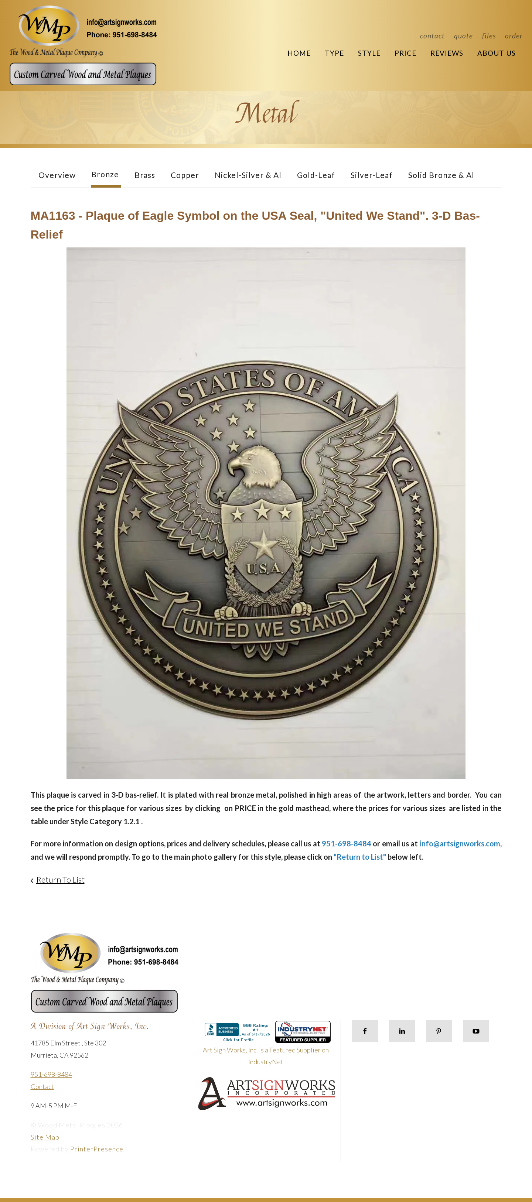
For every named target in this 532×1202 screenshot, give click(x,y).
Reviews (446, 53)
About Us (496, 53)
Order (514, 35)
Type (334, 53)
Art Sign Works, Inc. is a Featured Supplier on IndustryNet (267, 1046)
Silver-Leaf (372, 174)
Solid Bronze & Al (441, 174)
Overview (57, 174)
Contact (432, 35)
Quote (463, 35)
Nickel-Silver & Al (248, 174)
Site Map (45, 1137)
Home (299, 53)
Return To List (60, 879)
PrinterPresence (96, 1149)
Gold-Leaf (316, 174)
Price (405, 53)
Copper (185, 174)
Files (489, 35)
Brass (144, 174)
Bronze (105, 174)
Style (369, 53)
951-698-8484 (51, 1074)
